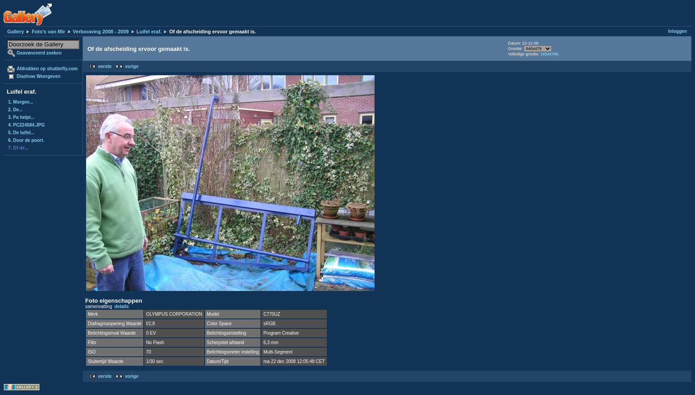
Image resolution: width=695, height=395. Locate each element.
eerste (104, 66)
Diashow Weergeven (38, 76)
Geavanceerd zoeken (39, 52)
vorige (131, 66)
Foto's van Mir (48, 31)
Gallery (15, 31)
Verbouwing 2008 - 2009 (101, 31)
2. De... (15, 109)
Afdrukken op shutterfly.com (47, 68)
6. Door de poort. (26, 140)
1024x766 (549, 54)
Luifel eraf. (149, 31)
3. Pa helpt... (21, 117)
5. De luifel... (21, 132)
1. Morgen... (20, 102)
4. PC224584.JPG (26, 125)
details (121, 306)
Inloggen (677, 31)
